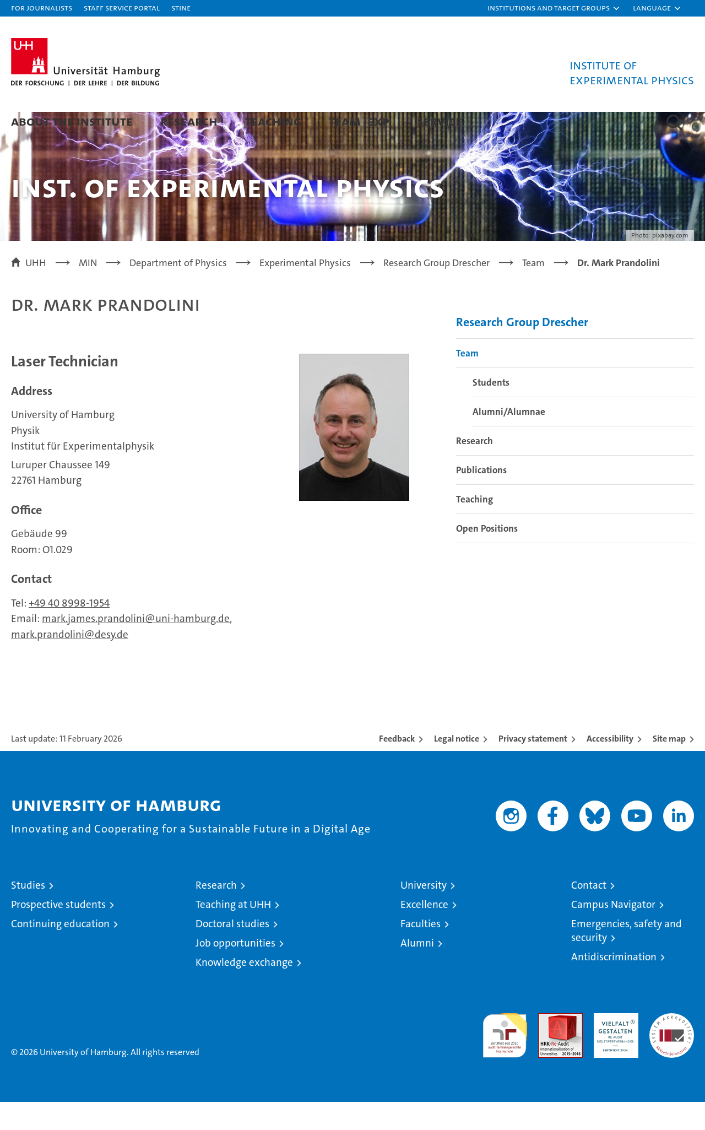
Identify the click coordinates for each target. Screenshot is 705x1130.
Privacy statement (532, 766)
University (423, 913)
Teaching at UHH (233, 932)
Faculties (420, 952)
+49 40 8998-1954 (69, 631)
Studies (28, 913)
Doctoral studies (232, 952)
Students (491, 410)
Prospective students (58, 932)
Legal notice (456, 766)
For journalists (41, 7)
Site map (669, 766)
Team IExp (359, 121)
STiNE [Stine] (181, 7)
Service (439, 121)
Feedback (397, 766)
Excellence (424, 932)
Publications (481, 498)
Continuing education (60, 952)
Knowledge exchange (244, 990)
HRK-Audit (613, 1047)
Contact (588, 913)
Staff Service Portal (122, 7)
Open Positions (487, 556)
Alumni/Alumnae (509, 440)
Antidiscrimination (614, 985)
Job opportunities (235, 971)
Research (189, 121)
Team (467, 381)
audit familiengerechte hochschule (504, 1058)
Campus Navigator (613, 932)
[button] (554, 8)
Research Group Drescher (522, 350)
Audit (548, 1047)
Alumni (417, 971)
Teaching (273, 121)
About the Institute (72, 121)
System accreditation (671, 1052)
